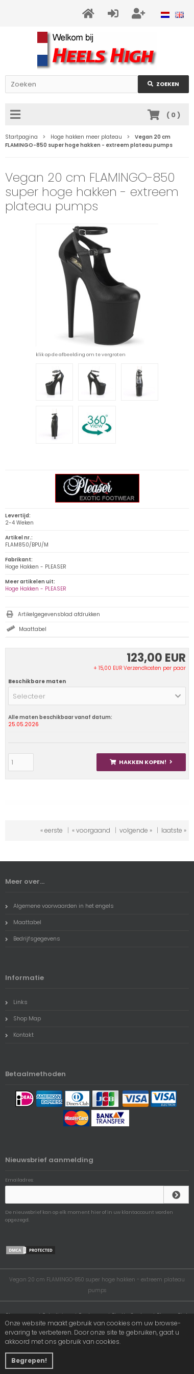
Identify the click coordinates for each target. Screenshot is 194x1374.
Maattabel (32, 629)
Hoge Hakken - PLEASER (35, 589)
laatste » (173, 830)
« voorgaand (91, 830)
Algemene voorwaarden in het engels (59, 906)
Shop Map (23, 1018)
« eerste (51, 830)
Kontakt (19, 1035)
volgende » (135, 830)
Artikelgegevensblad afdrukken (59, 614)
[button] (97, 696)
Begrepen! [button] (29, 1360)
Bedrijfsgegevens (32, 938)
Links (16, 1002)
